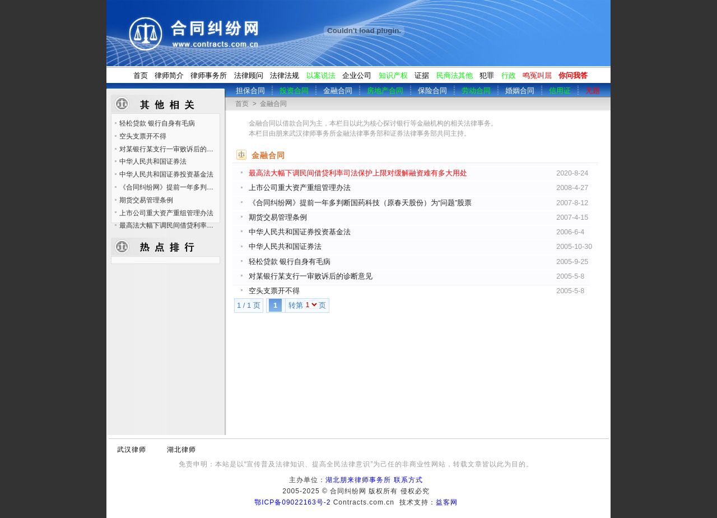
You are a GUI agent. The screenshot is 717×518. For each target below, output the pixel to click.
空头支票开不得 (274, 291)
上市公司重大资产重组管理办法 (300, 188)
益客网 (447, 502)
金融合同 (273, 104)
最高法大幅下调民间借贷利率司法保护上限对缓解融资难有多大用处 (358, 173)
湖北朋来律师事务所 (358, 480)
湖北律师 (181, 450)
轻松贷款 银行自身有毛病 (289, 262)
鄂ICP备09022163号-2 (292, 502)
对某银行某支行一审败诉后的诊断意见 (311, 276)
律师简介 (169, 75)
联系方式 (408, 480)
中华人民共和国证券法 (285, 247)
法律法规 (284, 75)
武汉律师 (131, 450)
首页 (140, 75)
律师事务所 (208, 75)
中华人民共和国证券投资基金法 (300, 232)
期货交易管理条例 (278, 217)
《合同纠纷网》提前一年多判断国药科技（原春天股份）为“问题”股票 (360, 203)
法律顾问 (248, 75)
